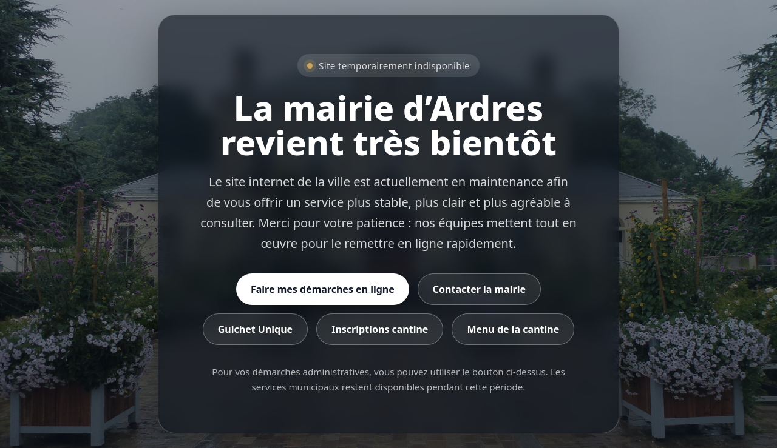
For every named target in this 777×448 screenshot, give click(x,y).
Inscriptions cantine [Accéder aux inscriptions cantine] (379, 329)
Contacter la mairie (479, 289)
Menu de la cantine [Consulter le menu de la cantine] (513, 329)
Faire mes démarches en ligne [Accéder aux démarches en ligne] (323, 289)
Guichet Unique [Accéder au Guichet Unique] (255, 329)
